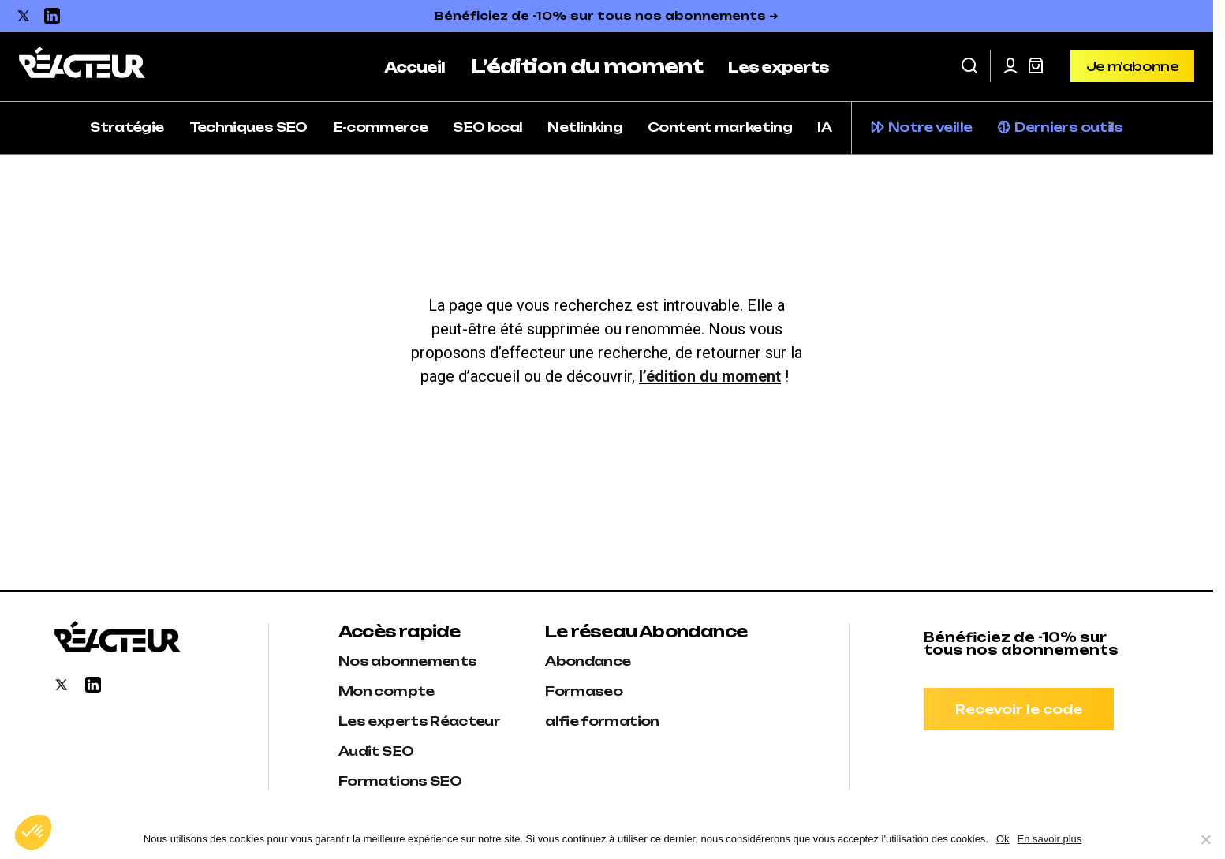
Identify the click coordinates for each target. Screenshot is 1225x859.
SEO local (487, 127)
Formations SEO (399, 781)
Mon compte (386, 691)
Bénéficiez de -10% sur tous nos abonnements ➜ (607, 15)
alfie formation (602, 721)
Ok (1003, 839)
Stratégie (126, 127)
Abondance (587, 661)
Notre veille (930, 127)
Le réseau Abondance (646, 631)
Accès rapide (399, 631)
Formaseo (583, 691)
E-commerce (380, 127)
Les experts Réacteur (419, 721)
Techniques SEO (248, 127)
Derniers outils (1068, 127)
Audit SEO (375, 751)
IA (824, 127)
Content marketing (720, 127)
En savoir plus (1050, 839)
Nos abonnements (407, 661)
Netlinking (584, 127)
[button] (969, 66)
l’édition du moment (710, 376)
